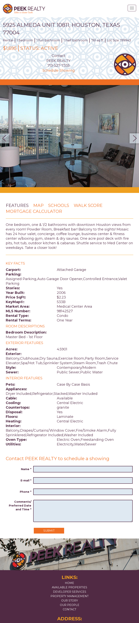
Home (69, 583)
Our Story (69, 600)
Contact (69, 609)
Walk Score (88, 205)
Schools (58, 205)
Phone (25, 491)
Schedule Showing (58, 70)
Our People (69, 605)
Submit (49, 530)
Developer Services (69, 591)
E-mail (26, 480)
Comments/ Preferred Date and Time (20, 505)
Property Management (69, 596)
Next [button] (133, 138)
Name (26, 469)
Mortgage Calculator (34, 211)
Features (17, 205)
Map (38, 205)
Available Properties (69, 587)
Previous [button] (6, 138)
